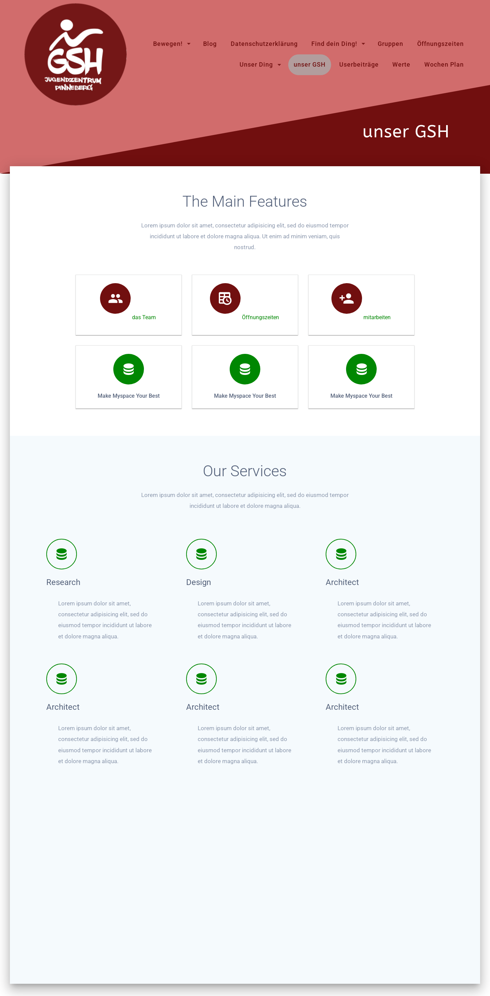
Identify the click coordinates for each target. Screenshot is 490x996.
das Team (144, 377)
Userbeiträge (359, 64)
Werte (401, 64)
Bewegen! (168, 43)
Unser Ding (256, 64)
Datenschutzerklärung (264, 43)
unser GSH (310, 64)
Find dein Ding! (334, 43)
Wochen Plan (444, 64)
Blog (210, 43)
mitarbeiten (377, 377)
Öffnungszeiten (440, 43)
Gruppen (390, 43)
